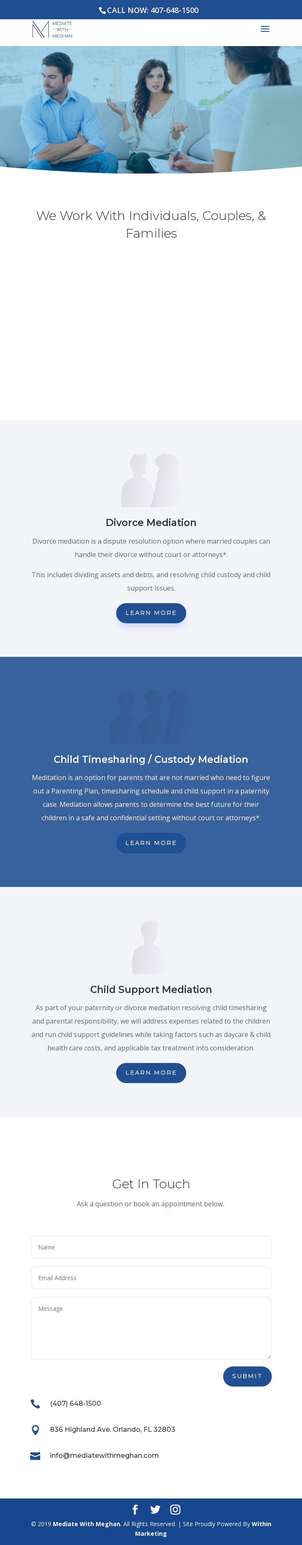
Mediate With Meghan (86, 1524)
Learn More (151, 613)
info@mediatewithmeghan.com (104, 1455)
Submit (247, 1376)
